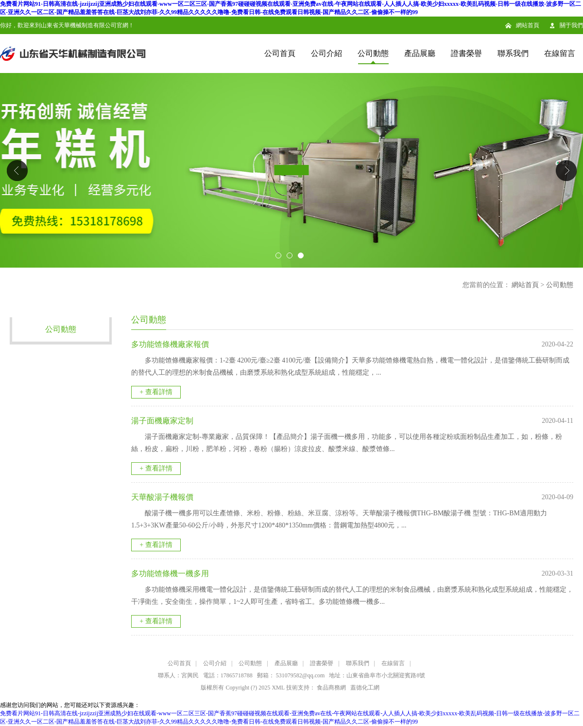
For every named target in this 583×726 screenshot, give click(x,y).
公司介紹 (326, 53)
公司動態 (373, 53)
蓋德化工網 (364, 687)
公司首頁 (279, 53)
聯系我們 (513, 53)
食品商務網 (331, 687)
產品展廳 (419, 53)
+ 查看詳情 (155, 392)
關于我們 (571, 25)
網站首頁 (527, 25)
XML (278, 687)
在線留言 (559, 53)
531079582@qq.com (300, 675)
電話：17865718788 (228, 675)
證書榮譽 (466, 53)
